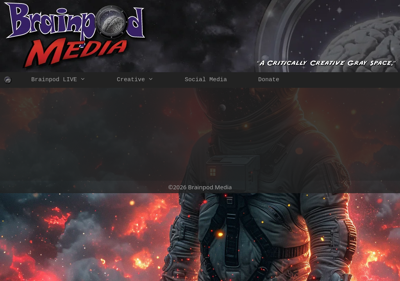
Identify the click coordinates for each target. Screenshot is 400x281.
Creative (143, 80)
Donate (268, 79)
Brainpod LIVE (66, 80)
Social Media (206, 79)
